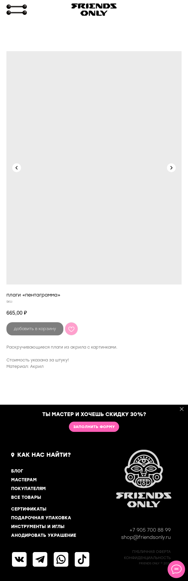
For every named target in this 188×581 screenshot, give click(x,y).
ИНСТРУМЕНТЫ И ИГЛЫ (38, 526)
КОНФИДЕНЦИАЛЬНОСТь (147, 558)
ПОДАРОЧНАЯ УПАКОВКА (41, 517)
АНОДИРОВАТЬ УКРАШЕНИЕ (43, 535)
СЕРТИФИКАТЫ (28, 509)
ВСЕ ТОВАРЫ (26, 497)
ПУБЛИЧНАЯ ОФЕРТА (151, 552)
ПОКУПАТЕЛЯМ (28, 488)
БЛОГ (17, 471)
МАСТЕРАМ (24, 479)
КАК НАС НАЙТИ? (44, 454)
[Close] (181, 409)
